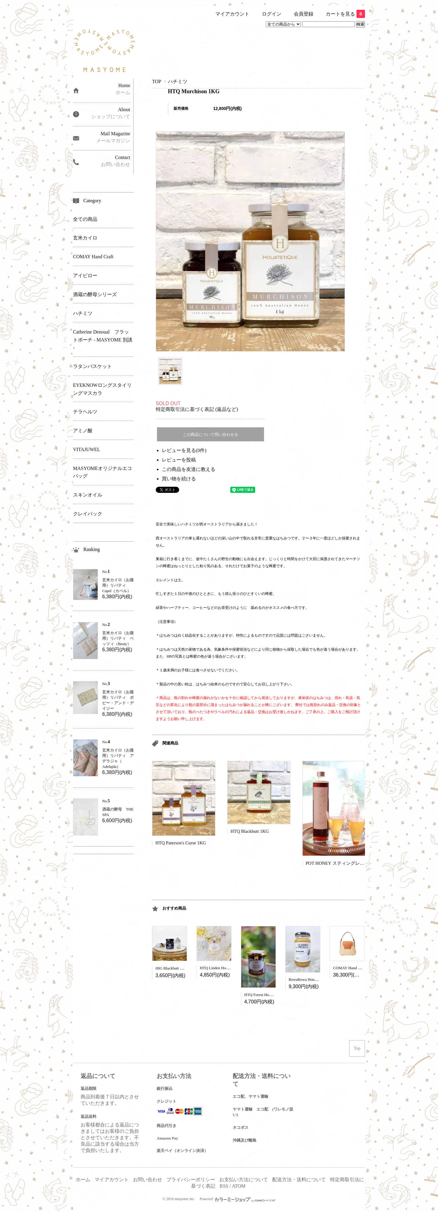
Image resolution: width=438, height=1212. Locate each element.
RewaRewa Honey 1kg (307, 979)
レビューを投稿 (179, 459)
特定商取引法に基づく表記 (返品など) (197, 409)
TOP (156, 81)
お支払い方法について (243, 1179)
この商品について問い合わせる (210, 434)
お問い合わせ (147, 1179)
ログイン (271, 13)
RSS (224, 1186)
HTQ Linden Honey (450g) (221, 968)
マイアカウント (232, 13)
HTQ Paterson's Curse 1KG (180, 842)
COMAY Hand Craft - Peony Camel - (363, 968)
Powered (238, 1199)
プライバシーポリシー (190, 1179)
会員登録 (303, 13)
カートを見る (345, 13)
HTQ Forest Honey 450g (264, 994)
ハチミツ (177, 81)
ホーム (83, 1179)
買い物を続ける (179, 478)
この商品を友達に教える (188, 469)
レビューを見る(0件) (184, 450)
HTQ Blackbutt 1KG (250, 831)
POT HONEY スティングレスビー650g (344, 863)
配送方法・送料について (299, 1179)
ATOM (238, 1186)
